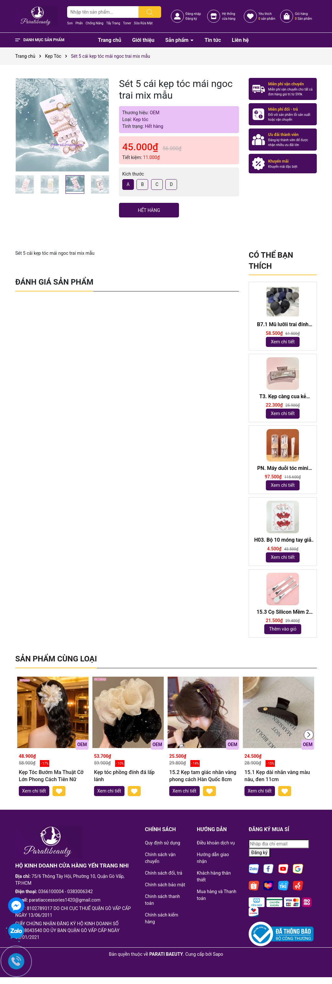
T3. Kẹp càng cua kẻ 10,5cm (282, 396)
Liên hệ (240, 40)
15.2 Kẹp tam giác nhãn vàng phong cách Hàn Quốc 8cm (202, 775)
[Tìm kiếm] (149, 12)
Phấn (79, 23)
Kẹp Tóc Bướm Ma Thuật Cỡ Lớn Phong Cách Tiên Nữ (51, 775)
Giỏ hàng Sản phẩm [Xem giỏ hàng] (303, 16)
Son (70, 23)
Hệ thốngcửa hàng (228, 16)
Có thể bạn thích (271, 261)
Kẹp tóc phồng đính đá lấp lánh (124, 775)
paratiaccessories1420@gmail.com (64, 900)
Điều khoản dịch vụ (216, 842)
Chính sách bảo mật (165, 884)
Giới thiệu (143, 40)
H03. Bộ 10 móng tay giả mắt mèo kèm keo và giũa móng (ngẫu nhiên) (282, 540)
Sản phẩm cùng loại (56, 658)
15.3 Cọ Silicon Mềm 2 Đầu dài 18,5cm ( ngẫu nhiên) (282, 612)
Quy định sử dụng (162, 842)
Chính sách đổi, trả (163, 873)
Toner (127, 23)
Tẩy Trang (113, 23)
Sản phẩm (177, 40)
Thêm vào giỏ (282, 629)
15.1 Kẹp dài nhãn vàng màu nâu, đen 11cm (277, 775)
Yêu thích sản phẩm (266, 16)
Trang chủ (109, 40)
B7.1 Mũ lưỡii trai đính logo (282, 324)
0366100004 (51, 891)
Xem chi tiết (283, 341)
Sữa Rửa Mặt (143, 23)
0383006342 (80, 891)
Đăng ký (191, 18)
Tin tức (213, 40)
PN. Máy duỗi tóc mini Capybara (282, 468)
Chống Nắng (94, 23)
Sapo (218, 954)
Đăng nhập (193, 14)
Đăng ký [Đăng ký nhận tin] (259, 852)
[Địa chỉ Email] (279, 844)
